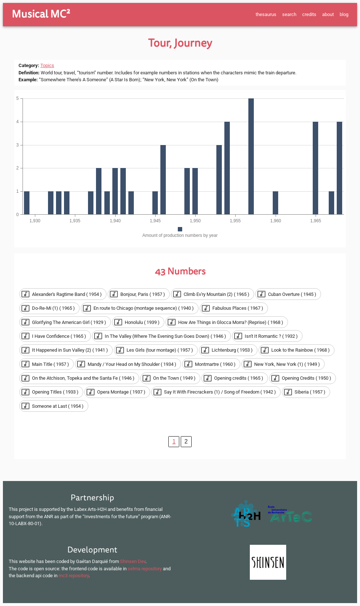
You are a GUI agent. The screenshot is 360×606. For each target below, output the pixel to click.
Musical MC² (41, 14)
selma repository (145, 568)
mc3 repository (74, 575)
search (289, 14)
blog (344, 14)
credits (309, 14)
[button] (63, 294)
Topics (47, 65)
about (328, 14)
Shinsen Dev (132, 561)
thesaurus (266, 14)
